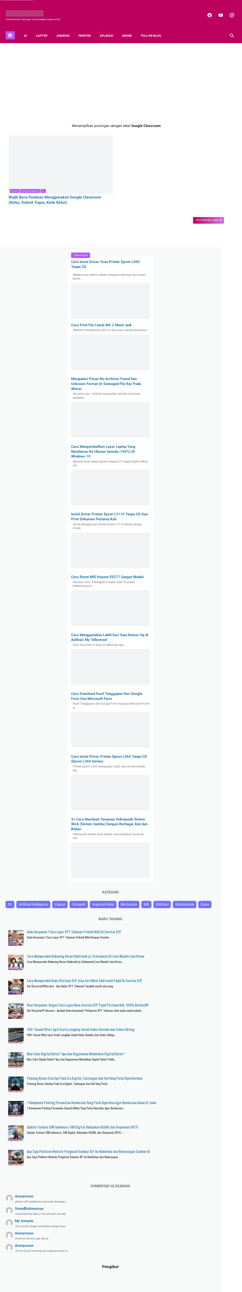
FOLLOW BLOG (154, 28)
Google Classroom (29, 169)
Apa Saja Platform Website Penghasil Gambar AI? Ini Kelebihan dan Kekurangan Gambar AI (212, 1071)
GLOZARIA (110, 1285)
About (83, 1276)
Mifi (200, 742)
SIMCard (216, 742)
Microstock (183, 742)
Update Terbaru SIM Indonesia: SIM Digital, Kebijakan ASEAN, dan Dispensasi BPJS (215, 1038)
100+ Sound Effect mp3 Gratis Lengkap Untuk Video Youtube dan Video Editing (214, 915)
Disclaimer (146, 1276)
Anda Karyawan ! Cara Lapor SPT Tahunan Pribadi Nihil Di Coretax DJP (213, 783)
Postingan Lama (142, 202)
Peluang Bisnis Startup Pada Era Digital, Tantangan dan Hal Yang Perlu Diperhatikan (215, 974)
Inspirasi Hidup (206, 733)
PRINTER (87, 28)
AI (28, 28)
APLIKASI (109, 28)
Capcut (227, 724)
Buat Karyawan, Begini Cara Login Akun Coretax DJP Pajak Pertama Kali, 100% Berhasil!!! (214, 881)
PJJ (42, 169)
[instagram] (228, 10)
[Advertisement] (84, 78)
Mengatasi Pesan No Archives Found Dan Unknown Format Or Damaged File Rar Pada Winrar (200, 184)
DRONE (130, 28)
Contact (109, 1276)
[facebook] (206, 10)
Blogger (140, 1285)
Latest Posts (178, 1096)
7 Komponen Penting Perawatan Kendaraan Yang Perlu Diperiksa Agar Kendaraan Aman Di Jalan (215, 1006)
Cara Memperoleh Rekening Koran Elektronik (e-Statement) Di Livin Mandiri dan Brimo (213, 815)
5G (177, 724)
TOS (160, 1276)
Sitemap (95, 1276)
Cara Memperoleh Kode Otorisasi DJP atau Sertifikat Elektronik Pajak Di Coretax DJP (214, 850)
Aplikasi (14, 169)
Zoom (204, 751)
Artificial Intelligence (200, 724)
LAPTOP (44, 28)
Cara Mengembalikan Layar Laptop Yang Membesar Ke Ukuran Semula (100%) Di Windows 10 (204, 252)
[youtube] (217, 10)
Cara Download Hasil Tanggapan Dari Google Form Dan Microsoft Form (201, 509)
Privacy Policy (127, 1276)
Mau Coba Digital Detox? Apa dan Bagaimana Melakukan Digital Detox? (214, 945)
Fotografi (182, 733)
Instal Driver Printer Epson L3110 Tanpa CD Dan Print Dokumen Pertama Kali (202, 320)
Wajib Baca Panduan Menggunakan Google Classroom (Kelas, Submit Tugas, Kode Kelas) (43, 179)
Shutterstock (184, 751)
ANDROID (65, 28)
